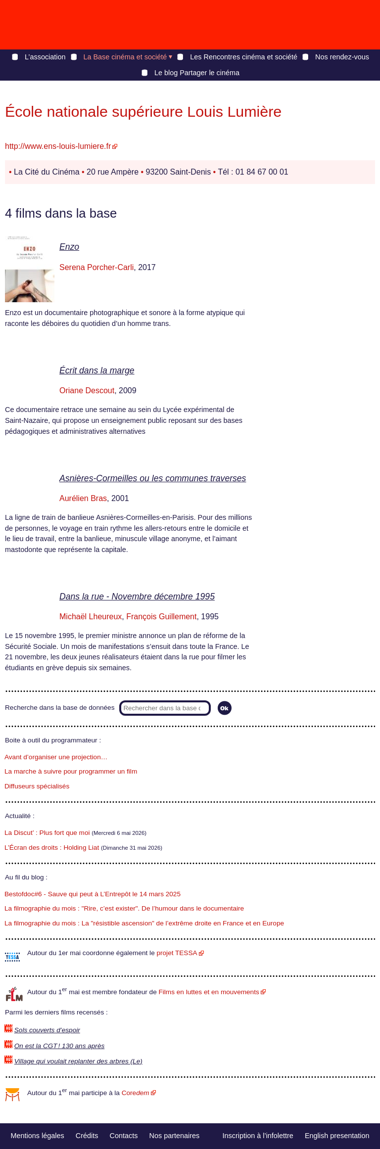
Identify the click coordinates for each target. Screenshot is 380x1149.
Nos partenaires (174, 1136)
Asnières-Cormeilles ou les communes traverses (152, 478)
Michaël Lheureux (90, 616)
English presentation (337, 1136)
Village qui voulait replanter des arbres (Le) (78, 1061)
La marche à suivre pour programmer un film (70, 771)
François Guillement (161, 616)
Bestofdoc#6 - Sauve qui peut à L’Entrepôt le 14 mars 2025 (92, 894)
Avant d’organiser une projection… (55, 757)
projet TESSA (176, 953)
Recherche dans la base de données (59, 707)
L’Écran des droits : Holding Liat (51, 847)
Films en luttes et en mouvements (209, 992)
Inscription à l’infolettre (258, 1136)
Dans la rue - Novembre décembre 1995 (137, 596)
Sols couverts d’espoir (47, 1030)
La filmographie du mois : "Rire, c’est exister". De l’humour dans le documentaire (124, 908)
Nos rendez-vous (342, 57)
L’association (45, 57)
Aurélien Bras (83, 498)
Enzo (69, 247)
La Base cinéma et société (125, 57)
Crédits (87, 1136)
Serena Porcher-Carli (96, 267)
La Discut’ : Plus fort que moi (47, 832)
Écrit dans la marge (97, 370)
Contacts (124, 1136)
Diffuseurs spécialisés (36, 786)
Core (135, 1093)
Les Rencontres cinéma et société (243, 57)
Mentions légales (37, 1136)
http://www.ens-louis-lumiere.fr (58, 146)
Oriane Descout (86, 390)
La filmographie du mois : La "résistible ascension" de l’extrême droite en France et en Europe (144, 923)
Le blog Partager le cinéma (196, 73)
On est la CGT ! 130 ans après (59, 1046)
